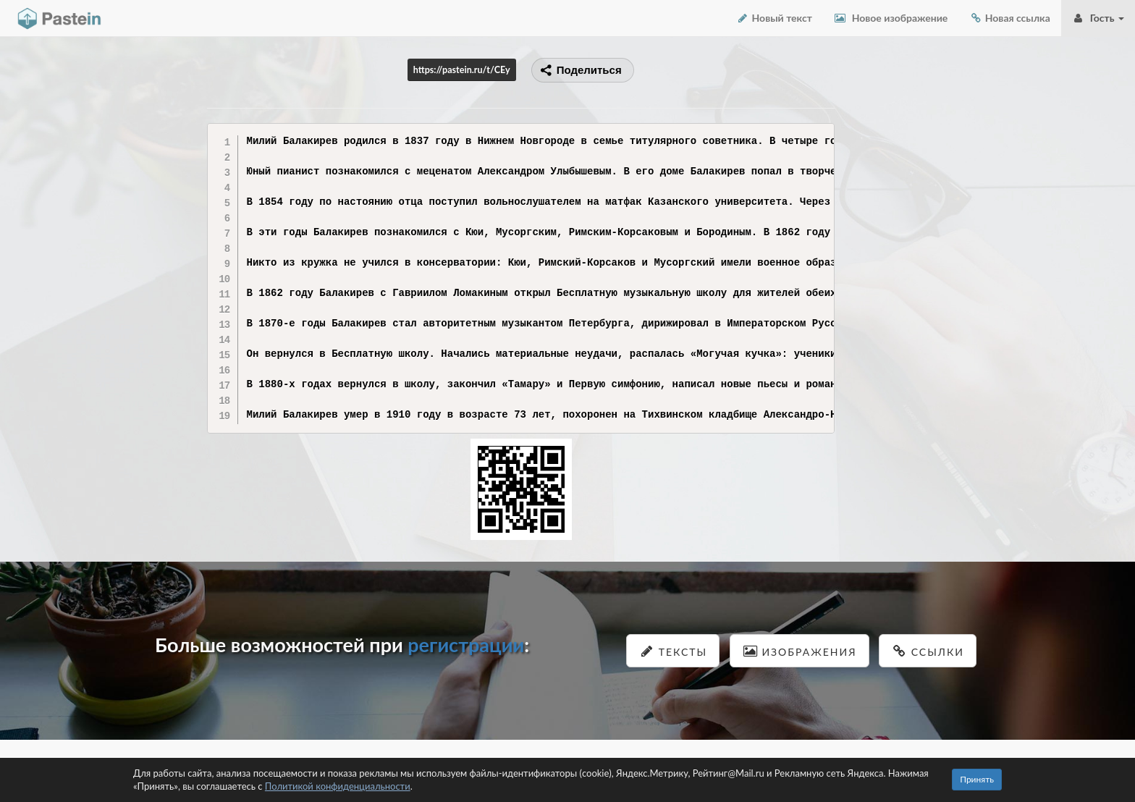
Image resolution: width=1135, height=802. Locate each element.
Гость (1098, 18)
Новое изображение (891, 18)
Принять (977, 779)
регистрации (466, 645)
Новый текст (774, 18)
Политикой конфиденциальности (337, 786)
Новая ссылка (1009, 18)
